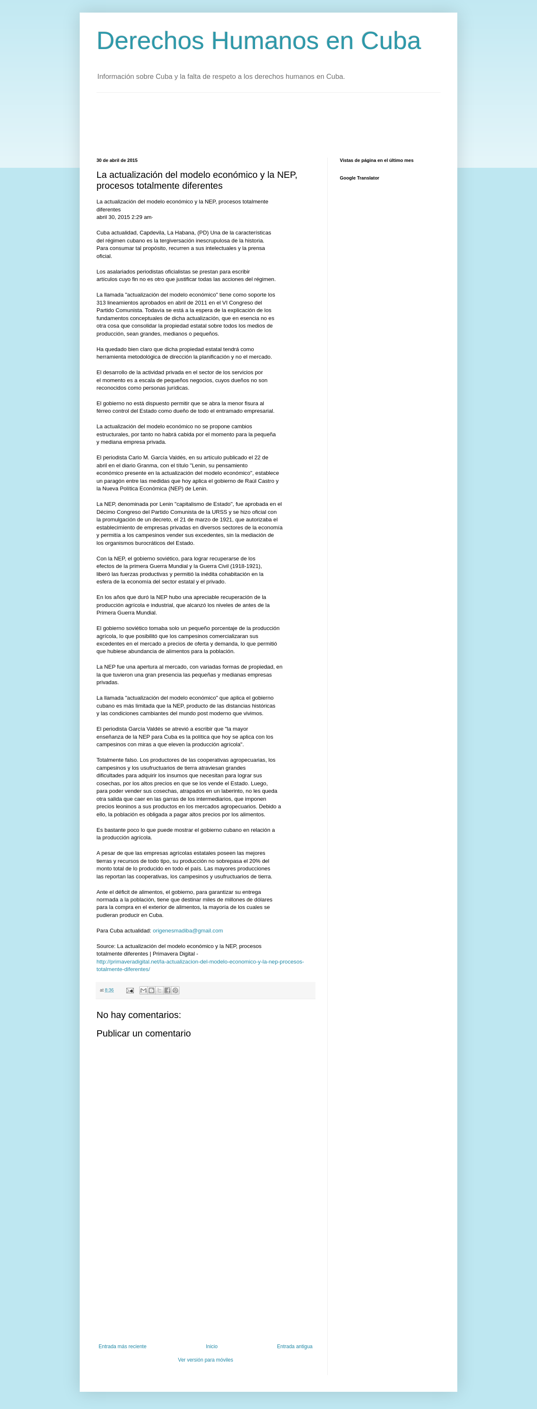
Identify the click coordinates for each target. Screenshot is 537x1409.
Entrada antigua (295, 1346)
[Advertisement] (249, 124)
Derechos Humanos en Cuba (258, 40)
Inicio (212, 1346)
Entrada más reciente (122, 1346)
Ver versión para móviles (205, 1360)
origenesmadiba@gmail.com (188, 930)
